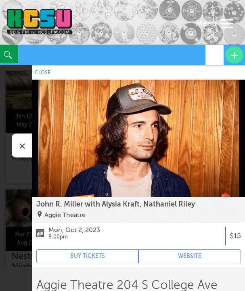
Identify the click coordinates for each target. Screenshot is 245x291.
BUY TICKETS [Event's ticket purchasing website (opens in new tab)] (87, 256)
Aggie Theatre (65, 215)
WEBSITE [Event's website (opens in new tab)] (189, 256)
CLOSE (42, 73)
